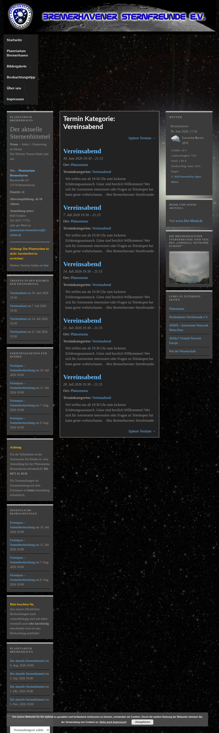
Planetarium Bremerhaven (49, 40)
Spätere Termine (142, 79)
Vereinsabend (101, 113)
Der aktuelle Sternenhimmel (27, 601)
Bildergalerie (86, 40)
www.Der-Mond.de (189, 162)
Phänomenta (176, 249)
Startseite (14, 40)
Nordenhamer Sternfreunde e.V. (188, 258)
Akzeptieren (142, 722)
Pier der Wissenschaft (182, 292)
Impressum (168, 40)
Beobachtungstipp (117, 40)
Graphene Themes (41, 727)
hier (46, 206)
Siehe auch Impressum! (113, 722)
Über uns (145, 40)
